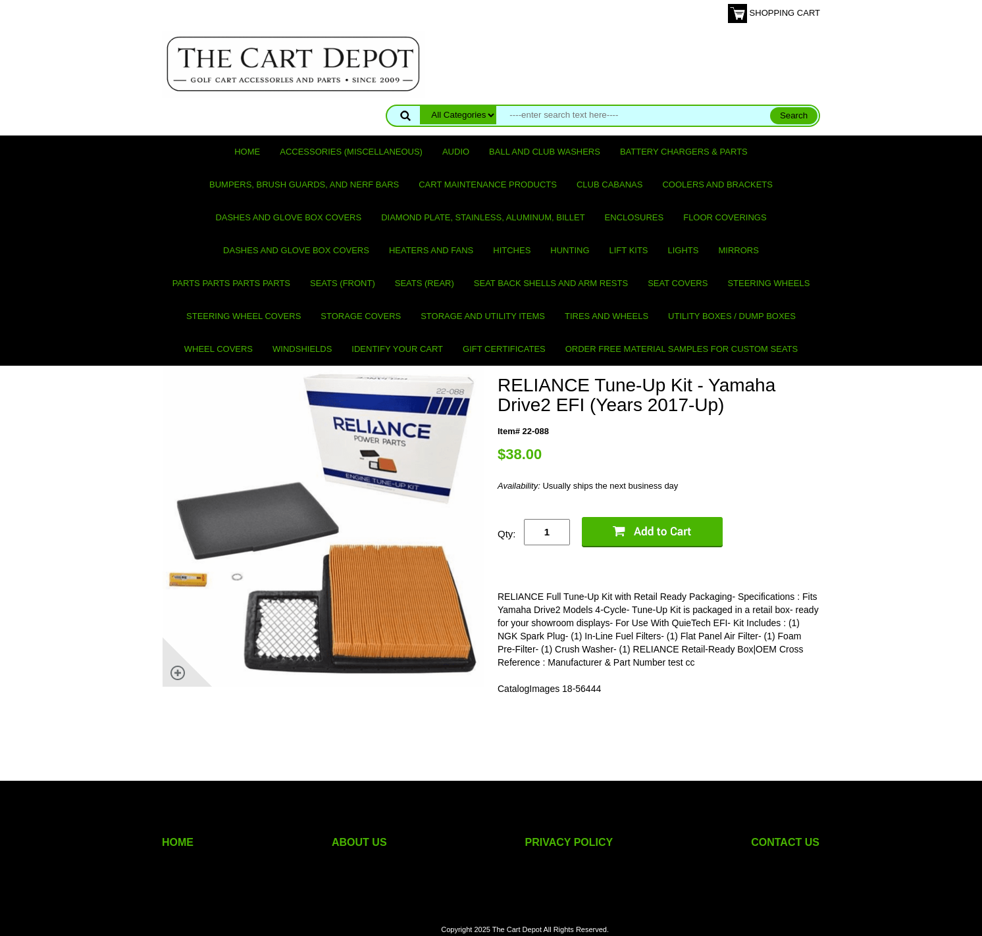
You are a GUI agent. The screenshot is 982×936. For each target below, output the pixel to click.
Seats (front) (342, 283)
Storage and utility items (483, 316)
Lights (683, 250)
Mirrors (739, 250)
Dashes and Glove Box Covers (288, 217)
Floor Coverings (724, 217)
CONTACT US (785, 842)
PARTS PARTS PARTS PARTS (231, 283)
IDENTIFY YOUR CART (397, 349)
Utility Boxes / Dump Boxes (732, 316)
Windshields (302, 349)
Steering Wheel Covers (243, 316)
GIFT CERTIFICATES (504, 349)
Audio (455, 152)
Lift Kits (628, 250)
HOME (178, 842)
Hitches (511, 250)
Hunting (569, 250)
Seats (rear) (424, 283)
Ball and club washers (544, 152)
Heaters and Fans (431, 250)
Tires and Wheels (606, 316)
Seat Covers (678, 283)
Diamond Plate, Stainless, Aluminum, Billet (482, 217)
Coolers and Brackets (717, 184)
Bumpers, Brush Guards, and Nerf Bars (304, 184)
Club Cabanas (609, 184)
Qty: (507, 533)
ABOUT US (359, 842)
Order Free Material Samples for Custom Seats (681, 349)
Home (247, 152)
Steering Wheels (768, 283)
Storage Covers (361, 316)
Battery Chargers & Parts (684, 152)
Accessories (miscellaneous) (351, 152)
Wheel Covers (218, 349)
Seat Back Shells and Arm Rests (551, 283)
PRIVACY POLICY (569, 842)
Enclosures (634, 217)
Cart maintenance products (488, 184)
